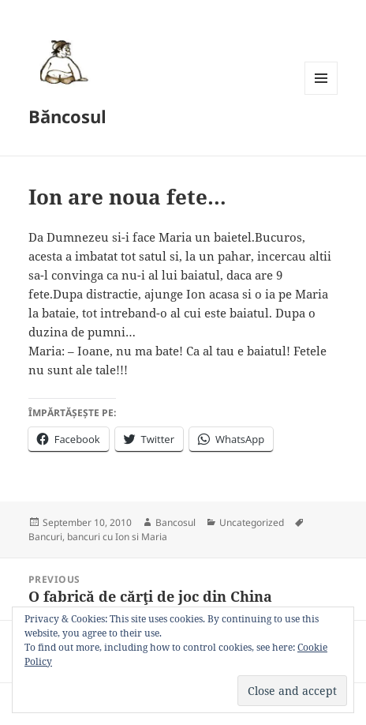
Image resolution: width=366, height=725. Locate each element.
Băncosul (67, 116)
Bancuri (45, 536)
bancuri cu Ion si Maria (117, 536)
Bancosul (175, 522)
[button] (61, 61)
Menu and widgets (321, 94)
